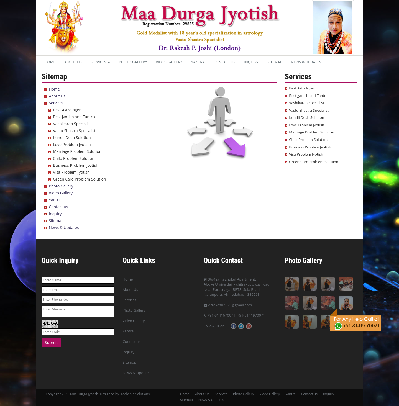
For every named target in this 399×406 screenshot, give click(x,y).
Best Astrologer (67, 109)
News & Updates (306, 62)
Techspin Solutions (135, 394)
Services (100, 62)
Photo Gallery (133, 62)
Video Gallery (169, 62)
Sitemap (274, 62)
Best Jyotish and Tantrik (74, 116)
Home (50, 62)
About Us (73, 62)
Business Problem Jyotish (75, 165)
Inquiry (251, 62)
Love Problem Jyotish (72, 144)
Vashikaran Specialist (72, 123)
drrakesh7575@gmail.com (228, 304)
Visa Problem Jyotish (71, 172)
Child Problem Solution (73, 158)
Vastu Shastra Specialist (74, 130)
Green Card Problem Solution (79, 179)
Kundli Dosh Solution (72, 137)
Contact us (225, 62)
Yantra (198, 62)
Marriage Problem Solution (77, 151)
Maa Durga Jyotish (84, 394)
